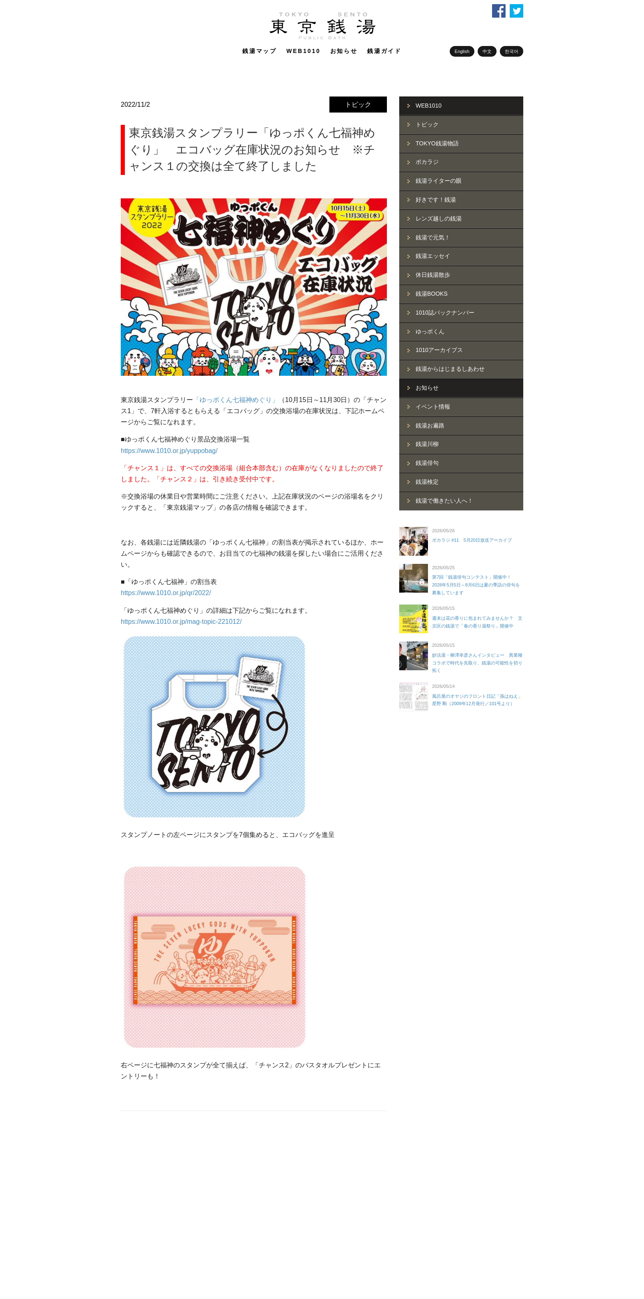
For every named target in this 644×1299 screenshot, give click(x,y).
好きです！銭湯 (436, 199)
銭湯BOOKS (432, 293)
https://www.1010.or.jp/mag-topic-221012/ (181, 621)
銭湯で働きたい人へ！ (444, 500)
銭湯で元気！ (433, 237)
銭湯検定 (427, 481)
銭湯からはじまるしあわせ (450, 369)
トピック (358, 104)
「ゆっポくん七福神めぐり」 (235, 399)
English (462, 51)
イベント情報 (433, 406)
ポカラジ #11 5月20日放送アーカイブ (472, 540)
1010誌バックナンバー (445, 312)
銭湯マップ (259, 51)
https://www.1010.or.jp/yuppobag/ (169, 450)
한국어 (511, 51)
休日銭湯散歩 (433, 274)
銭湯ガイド (384, 51)
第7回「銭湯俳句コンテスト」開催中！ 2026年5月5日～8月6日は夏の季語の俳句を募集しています (476, 585)
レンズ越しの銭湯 (439, 218)
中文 (487, 51)
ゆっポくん (430, 331)
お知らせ (344, 51)
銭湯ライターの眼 (439, 180)
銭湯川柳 (427, 444)
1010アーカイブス (439, 350)
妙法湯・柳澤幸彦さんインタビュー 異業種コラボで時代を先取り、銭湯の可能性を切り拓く (477, 663)
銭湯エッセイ (433, 256)
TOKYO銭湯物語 (437, 143)
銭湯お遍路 (430, 425)
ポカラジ (427, 162)
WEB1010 (303, 51)
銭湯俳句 (427, 463)
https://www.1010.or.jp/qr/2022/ (166, 592)
